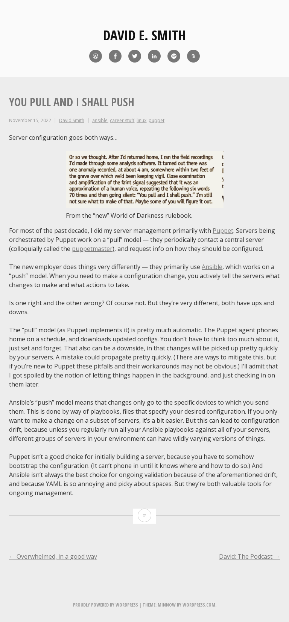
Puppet (223, 230)
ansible (100, 120)
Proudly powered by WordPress (105, 605)
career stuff (122, 120)
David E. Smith (144, 35)
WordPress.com (199, 605)
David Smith (71, 120)
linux (141, 120)
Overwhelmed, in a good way (53, 556)
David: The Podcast (249, 556)
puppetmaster (92, 249)
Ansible (212, 267)
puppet (156, 120)
